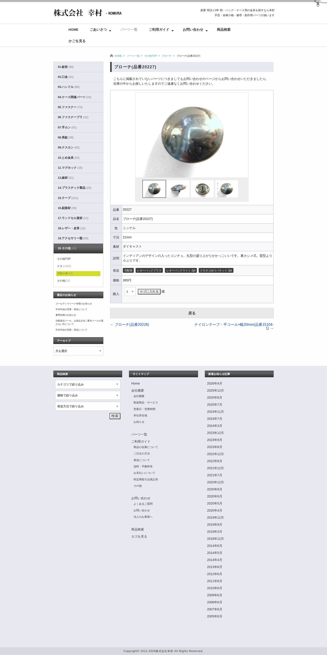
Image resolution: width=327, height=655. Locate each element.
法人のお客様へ (143, 516)
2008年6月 (214, 602)
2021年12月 (215, 468)
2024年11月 (215, 411)
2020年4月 (214, 510)
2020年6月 (214, 496)
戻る (192, 313)
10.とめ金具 (68, 157)
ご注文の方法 (142, 453)
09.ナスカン (68, 147)
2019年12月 (215, 517)
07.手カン (67, 127)
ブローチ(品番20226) (129, 324)
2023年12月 (215, 433)
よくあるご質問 (143, 503)
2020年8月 (214, 489)
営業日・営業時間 (144, 409)
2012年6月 (214, 574)
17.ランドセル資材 (73, 218)
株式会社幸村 (164, 651)
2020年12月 (215, 482)
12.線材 (66, 177)
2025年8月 (214, 397)
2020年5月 (214, 503)
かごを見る (77, 41)
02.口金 (66, 77)
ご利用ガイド (159, 29)
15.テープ (68, 198)
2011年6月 (214, 581)
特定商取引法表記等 (146, 479)
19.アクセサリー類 (73, 238)
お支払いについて (144, 472)
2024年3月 (214, 426)
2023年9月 (214, 440)
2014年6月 (214, 546)
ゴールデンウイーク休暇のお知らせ (74, 303)
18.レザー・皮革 (71, 228)
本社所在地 (140, 415)
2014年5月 (214, 553)
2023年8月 (214, 447)
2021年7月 (214, 475)
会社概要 (137, 390)
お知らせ (139, 421)
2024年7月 (214, 419)
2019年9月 (214, 524)
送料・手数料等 (143, 466)
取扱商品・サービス (146, 402)
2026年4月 (214, 383)
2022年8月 (214, 461)
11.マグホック (70, 167)
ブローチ (167, 55)
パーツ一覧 (128, 29)
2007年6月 (214, 609)
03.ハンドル (68, 87)
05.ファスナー (70, 107)
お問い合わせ (193, 29)
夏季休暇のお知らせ (66, 315)
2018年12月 (215, 538)
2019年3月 (214, 531)
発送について (142, 460)
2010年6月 (214, 588)
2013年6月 (214, 567)
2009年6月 (214, 595)
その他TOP (150, 55)
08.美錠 (66, 137)
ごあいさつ (98, 29)
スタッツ (64, 266)
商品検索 (223, 29)
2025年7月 (214, 404)
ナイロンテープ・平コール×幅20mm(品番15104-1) (234, 326)
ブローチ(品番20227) (188, 55)
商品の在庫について (146, 447)
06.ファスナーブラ (73, 117)
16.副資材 (67, 208)
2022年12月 (215, 454)
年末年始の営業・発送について (71, 309)
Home (74, 29)
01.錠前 (66, 67)
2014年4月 (214, 560)
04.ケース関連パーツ (74, 97)
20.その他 (67, 248)
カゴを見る (139, 536)
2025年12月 (215, 390)
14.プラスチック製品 (74, 187)
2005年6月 (214, 616)
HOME (118, 55)
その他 (63, 280)
